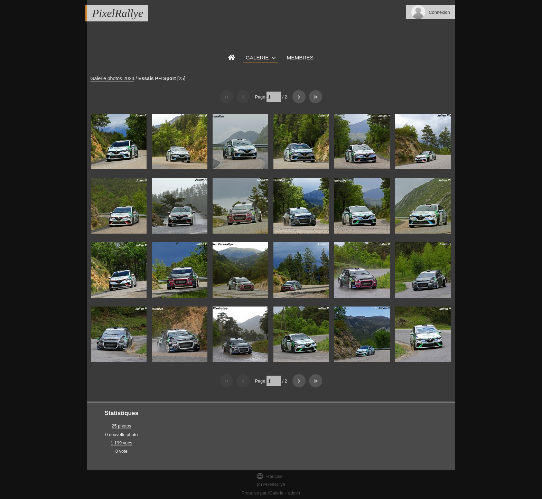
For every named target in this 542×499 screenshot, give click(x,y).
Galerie (257, 57)
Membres (300, 57)
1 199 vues (121, 442)
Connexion (439, 12)
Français (269, 476)
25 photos (121, 426)
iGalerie (275, 493)
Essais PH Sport (157, 78)
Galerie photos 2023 (112, 78)
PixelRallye (117, 13)
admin (294, 493)
